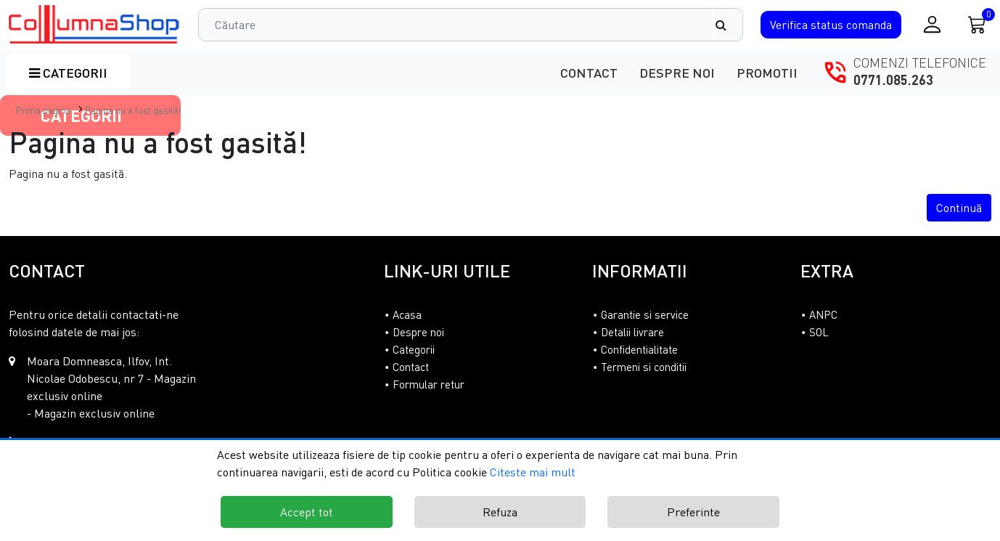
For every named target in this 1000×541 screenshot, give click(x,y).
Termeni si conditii (644, 366)
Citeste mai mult (532, 472)
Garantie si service (645, 314)
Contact (589, 73)
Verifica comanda (831, 24)
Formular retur (428, 384)
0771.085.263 (893, 80)
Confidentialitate (639, 349)
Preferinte (693, 512)
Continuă (959, 207)
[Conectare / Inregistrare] (932, 24)
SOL (819, 331)
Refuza (500, 512)
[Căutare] (727, 25)
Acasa (407, 314)
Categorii (68, 73)
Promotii (767, 73)
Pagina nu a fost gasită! (133, 110)
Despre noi (677, 73)
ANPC (823, 314)
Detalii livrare (632, 331)
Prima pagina (43, 110)
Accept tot (306, 512)
